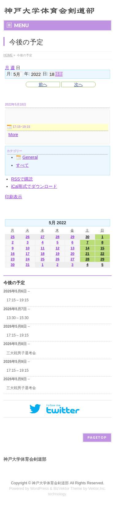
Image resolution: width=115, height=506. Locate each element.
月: (9, 74)
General (27, 157)
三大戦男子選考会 (21, 353)
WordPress (39, 488)
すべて (22, 165)
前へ (43, 84)
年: (27, 74)
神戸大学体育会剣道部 (50, 483)
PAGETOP (97, 437)
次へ (78, 84)
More (13, 134)
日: (45, 74)
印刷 (13, 196)
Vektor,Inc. (97, 488)
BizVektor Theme (67, 488)
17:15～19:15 (17, 300)
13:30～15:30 (17, 318)
